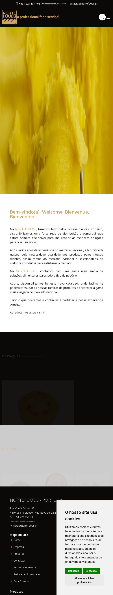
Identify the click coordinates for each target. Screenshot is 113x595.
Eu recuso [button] (91, 570)
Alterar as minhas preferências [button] (84, 580)
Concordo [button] (73, 570)
